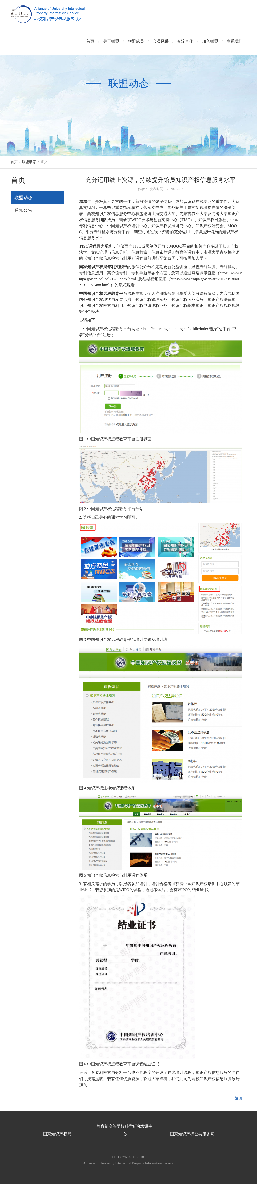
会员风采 (161, 41)
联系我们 (235, 41)
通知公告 (23, 210)
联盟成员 (136, 41)
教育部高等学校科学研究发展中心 (125, 1130)
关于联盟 (111, 41)
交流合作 (185, 41)
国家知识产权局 (57, 1134)
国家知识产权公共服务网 (192, 1134)
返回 (238, 1098)
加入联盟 (210, 41)
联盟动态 (29, 162)
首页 (90, 41)
